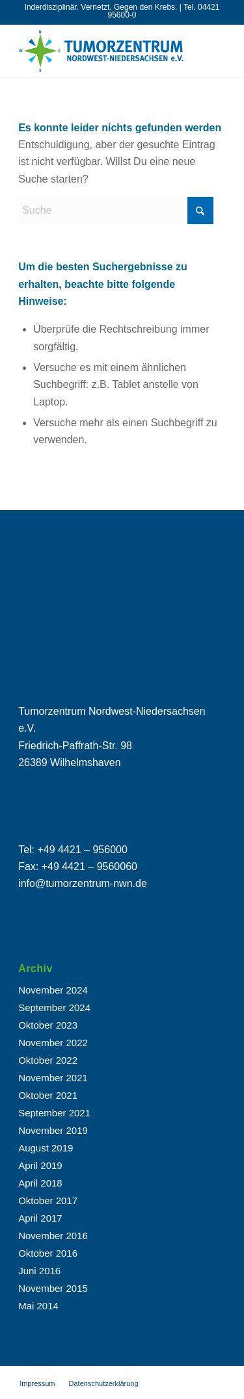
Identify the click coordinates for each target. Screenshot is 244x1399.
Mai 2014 (38, 1305)
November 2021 (53, 1077)
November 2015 (53, 1288)
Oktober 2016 (47, 1253)
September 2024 (54, 1007)
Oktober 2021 (47, 1095)
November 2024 (53, 989)
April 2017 (40, 1218)
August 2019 (45, 1147)
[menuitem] (37, 1383)
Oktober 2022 (47, 1060)
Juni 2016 (39, 1270)
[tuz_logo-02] (101, 51)
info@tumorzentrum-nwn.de (82, 883)
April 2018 (40, 1182)
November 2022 (53, 1042)
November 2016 (53, 1235)
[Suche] (115, 210)
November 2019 (53, 1130)
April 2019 (40, 1165)
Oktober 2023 (47, 1025)
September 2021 (54, 1112)
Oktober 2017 (47, 1200)
